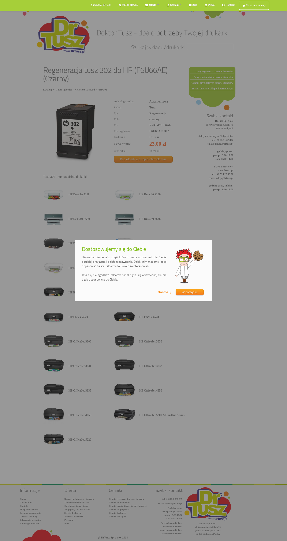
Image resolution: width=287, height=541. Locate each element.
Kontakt (228, 5)
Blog (193, 5)
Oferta (152, 5)
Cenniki (173, 5)
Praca (210, 5)
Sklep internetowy (254, 5)
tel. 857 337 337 (101, 5)
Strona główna (128, 5)
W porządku (190, 292)
